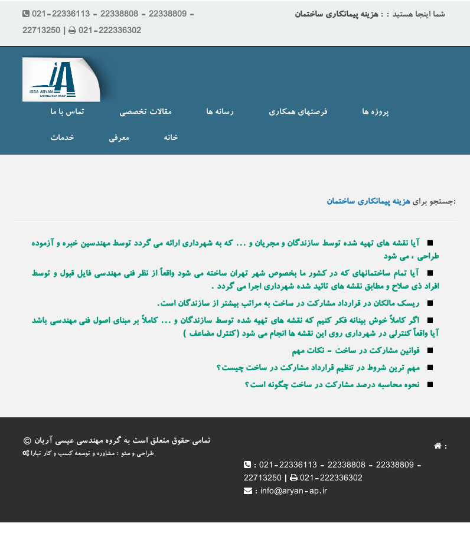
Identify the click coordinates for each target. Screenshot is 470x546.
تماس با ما (67, 113)
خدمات (62, 139)
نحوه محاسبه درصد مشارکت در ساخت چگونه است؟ (331, 386)
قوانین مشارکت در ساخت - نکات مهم (355, 352)
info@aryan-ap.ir (293, 492)
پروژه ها (375, 113)
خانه (171, 139)
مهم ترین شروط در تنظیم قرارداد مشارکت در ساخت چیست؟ (317, 369)
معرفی (119, 139)
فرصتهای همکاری (298, 113)
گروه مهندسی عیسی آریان (77, 441)
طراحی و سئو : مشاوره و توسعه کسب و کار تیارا (88, 454)
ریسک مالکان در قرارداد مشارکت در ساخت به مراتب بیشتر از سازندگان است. (287, 304)
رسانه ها (220, 113)
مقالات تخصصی (145, 113)
